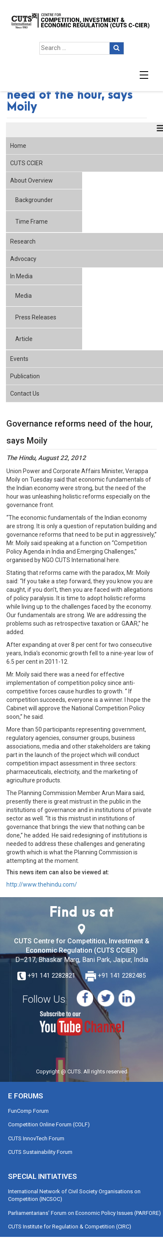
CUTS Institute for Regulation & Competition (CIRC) (69, 1226)
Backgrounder (34, 200)
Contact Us (24, 393)
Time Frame (31, 221)
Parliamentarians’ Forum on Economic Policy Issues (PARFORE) (84, 1213)
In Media (21, 276)
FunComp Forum (28, 1111)
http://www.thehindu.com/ (41, 884)
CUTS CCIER (26, 163)
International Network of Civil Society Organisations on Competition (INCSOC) (74, 1195)
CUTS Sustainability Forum (40, 1152)
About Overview (31, 180)
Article (24, 338)
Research (23, 241)
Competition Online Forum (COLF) (49, 1124)
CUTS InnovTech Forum (36, 1138)
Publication (25, 376)
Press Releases (35, 317)
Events (19, 358)
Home (18, 145)
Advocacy (23, 258)
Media (23, 295)
